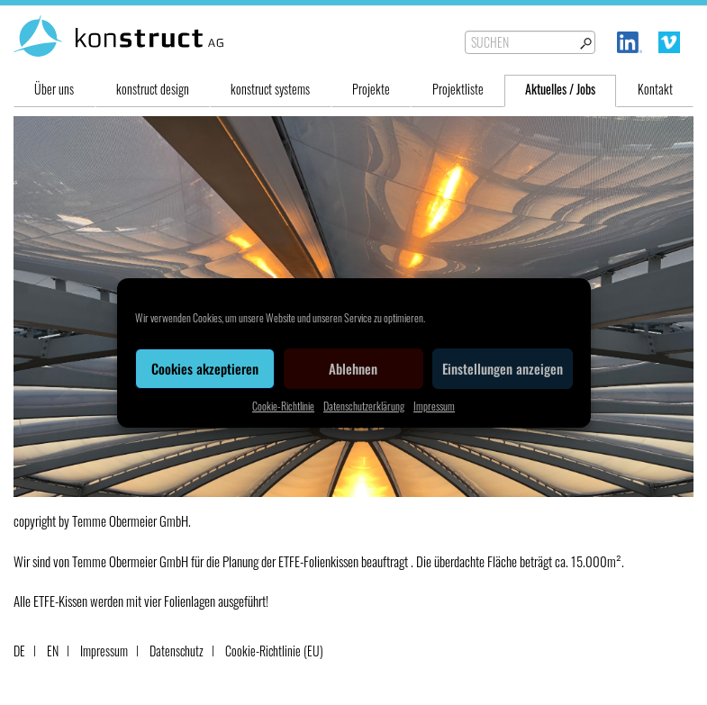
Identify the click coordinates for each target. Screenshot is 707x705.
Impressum (434, 405)
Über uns (54, 88)
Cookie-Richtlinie (283, 405)
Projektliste (458, 88)
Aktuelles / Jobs (560, 88)
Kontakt (655, 88)
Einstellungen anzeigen (502, 368)
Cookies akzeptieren (204, 368)
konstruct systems (270, 88)
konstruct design (152, 88)
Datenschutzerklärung (363, 405)
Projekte (371, 88)
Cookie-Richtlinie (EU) (274, 650)
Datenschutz (177, 650)
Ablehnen (353, 368)
